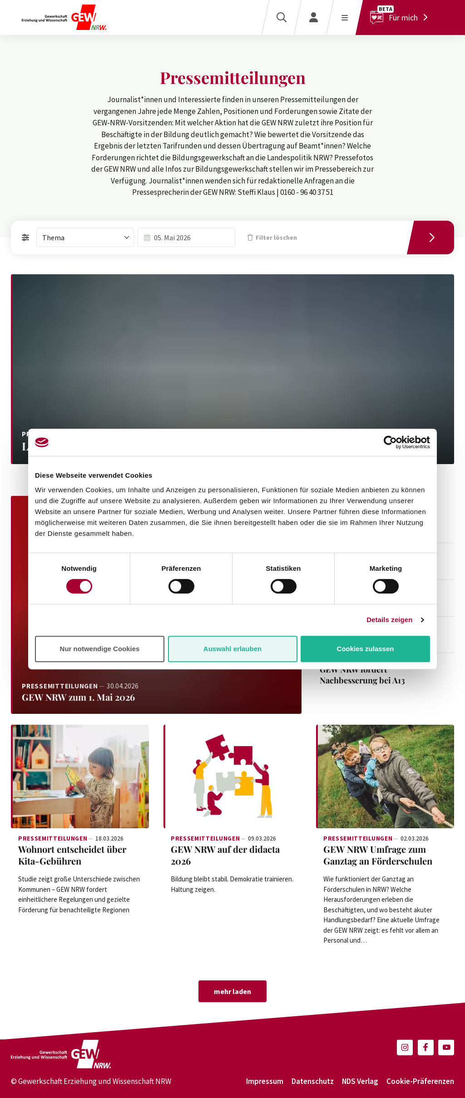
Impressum (264, 1081)
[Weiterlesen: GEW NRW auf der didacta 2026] (232, 776)
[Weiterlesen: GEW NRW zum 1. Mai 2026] (156, 697)
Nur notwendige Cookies (100, 649)
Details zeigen (389, 619)
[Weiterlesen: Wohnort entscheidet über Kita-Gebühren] (80, 776)
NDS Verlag (360, 1081)
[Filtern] (434, 237)
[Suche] (281, 17)
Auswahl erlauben (232, 649)
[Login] (313, 17)
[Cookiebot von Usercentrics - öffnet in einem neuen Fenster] (390, 442)
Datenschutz (313, 1081)
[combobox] (85, 237)
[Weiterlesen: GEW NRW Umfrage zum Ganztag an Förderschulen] (385, 776)
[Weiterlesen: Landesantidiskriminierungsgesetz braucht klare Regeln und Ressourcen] (232, 369)
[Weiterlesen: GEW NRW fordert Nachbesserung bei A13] (375, 675)
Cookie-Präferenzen (420, 1081)
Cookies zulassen (365, 649)
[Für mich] (401, 17)
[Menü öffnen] (344, 17)
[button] (405, 1047)
